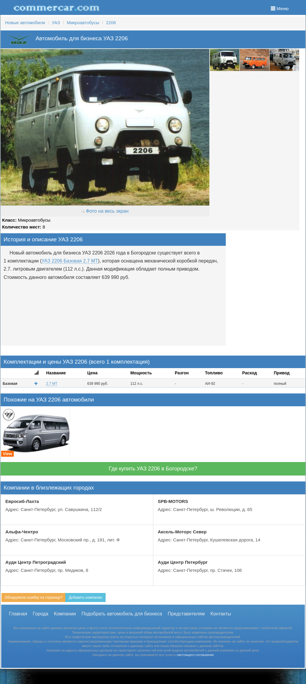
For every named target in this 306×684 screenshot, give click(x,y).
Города (40, 613)
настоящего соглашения (195, 655)
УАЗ (56, 22)
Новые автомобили (25, 22)
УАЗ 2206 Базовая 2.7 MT (69, 260)
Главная (18, 613)
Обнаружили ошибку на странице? (33, 597)
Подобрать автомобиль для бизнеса (121, 613)
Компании (65, 613)
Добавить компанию (85, 597)
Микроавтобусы (83, 22)
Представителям (186, 613)
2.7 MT (51, 384)
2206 (111, 22)
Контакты (220, 613)
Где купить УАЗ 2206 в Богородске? (153, 469)
